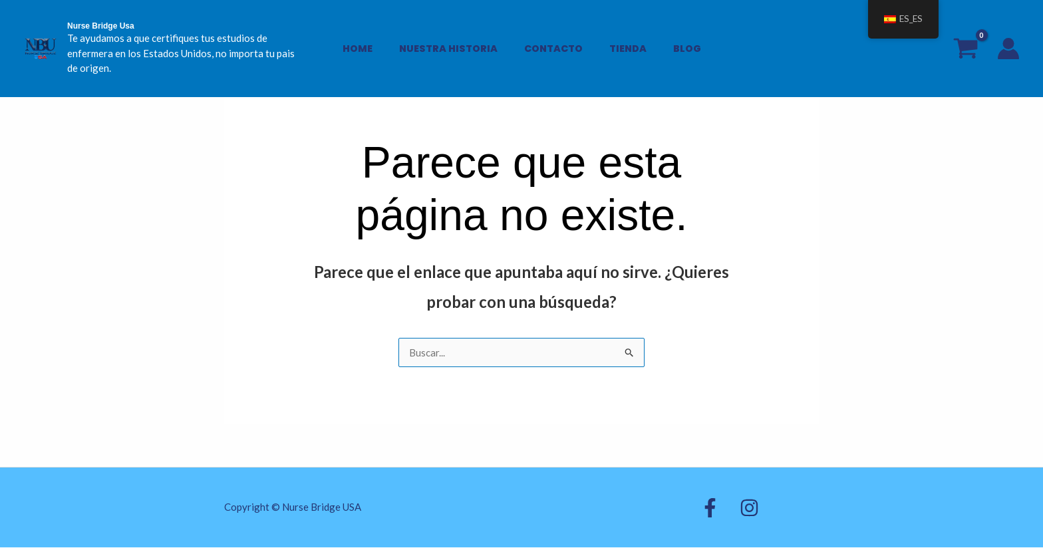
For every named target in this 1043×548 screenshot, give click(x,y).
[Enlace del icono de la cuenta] (1008, 41)
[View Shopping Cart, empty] (965, 41)
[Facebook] (710, 508)
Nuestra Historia (455, 41)
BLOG (672, 41)
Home (372, 41)
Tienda (620, 41)
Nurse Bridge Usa (100, 26)
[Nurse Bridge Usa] (40, 39)
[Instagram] (736, 508)
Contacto (553, 41)
